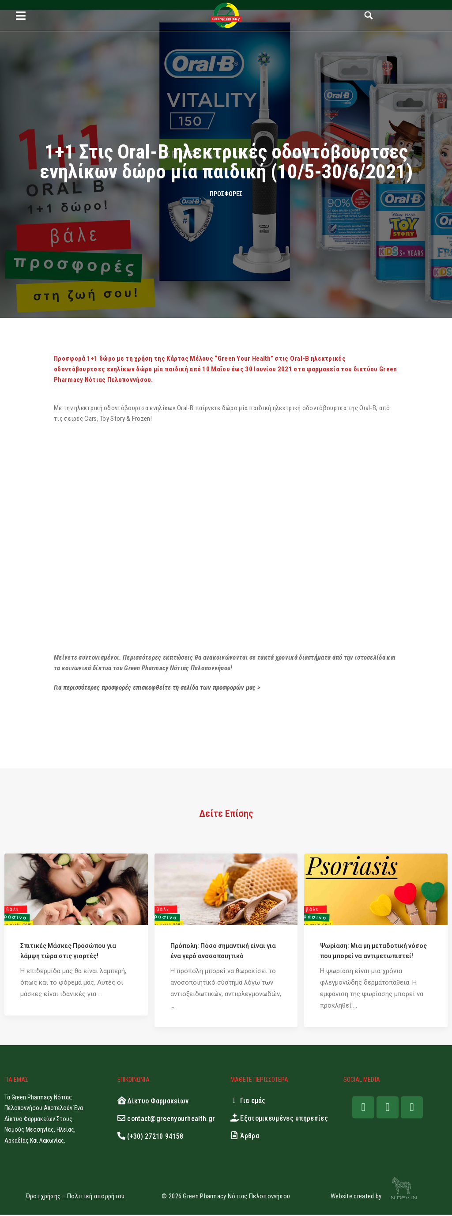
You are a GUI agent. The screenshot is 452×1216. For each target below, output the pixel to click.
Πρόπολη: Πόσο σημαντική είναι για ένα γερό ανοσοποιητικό (223, 952)
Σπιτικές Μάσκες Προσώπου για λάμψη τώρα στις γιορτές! (68, 952)
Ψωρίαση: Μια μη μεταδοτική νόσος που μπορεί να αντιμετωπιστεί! (373, 952)
